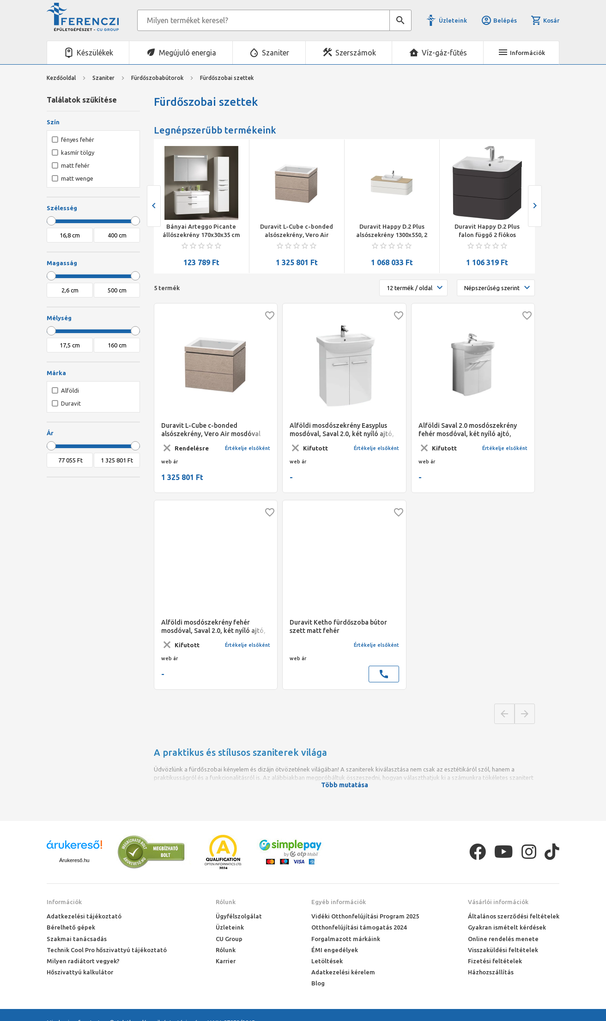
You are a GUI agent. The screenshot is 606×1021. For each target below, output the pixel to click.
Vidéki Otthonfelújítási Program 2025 (365, 916)
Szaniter (275, 53)
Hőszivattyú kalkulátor (80, 972)
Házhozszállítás (491, 972)
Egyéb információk (338, 902)
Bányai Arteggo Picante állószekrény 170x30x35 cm (201, 230)
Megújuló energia (187, 53)
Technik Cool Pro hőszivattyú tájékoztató (107, 950)
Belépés (499, 20)
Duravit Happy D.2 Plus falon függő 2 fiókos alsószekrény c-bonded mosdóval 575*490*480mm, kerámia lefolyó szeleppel (487, 231)
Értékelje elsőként (247, 448)
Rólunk (226, 902)
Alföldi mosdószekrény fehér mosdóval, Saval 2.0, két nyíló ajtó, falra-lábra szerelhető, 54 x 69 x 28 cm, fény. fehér (213, 627)
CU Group (229, 939)
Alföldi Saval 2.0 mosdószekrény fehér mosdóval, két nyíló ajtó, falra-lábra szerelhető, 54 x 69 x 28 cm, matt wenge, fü (470, 430)
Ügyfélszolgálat (239, 916)
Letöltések (327, 961)
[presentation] (154, 206)
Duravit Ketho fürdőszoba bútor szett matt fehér (338, 626)
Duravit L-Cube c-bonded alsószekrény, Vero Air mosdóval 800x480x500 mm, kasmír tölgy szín (296, 231)
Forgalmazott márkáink (345, 939)
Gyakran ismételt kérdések (507, 927)
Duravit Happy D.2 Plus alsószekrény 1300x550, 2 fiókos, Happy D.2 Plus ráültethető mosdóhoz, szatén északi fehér (391, 231)
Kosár (545, 20)
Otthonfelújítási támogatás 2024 (358, 927)
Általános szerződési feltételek (513, 916)
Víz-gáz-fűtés (444, 53)
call (383, 674)
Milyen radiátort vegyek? (83, 961)
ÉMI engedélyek (334, 950)
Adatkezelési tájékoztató (84, 916)
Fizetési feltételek (495, 961)
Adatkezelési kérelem (343, 972)
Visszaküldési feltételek (503, 950)
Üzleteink (453, 20)
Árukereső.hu (74, 860)
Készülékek (95, 53)
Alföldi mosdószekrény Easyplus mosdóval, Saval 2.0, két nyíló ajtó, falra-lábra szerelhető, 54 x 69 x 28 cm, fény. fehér (342, 430)
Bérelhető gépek (71, 927)
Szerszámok (355, 53)
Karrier (226, 961)
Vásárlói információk (498, 902)
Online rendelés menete (503, 939)
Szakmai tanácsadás (77, 939)
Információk (64, 902)
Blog (318, 983)
